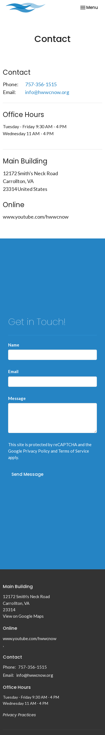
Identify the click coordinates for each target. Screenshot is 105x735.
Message (17, 398)
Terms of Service (73, 450)
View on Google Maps (23, 616)
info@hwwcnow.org (47, 92)
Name (13, 344)
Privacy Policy (36, 450)
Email (13, 371)
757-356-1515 (41, 84)
